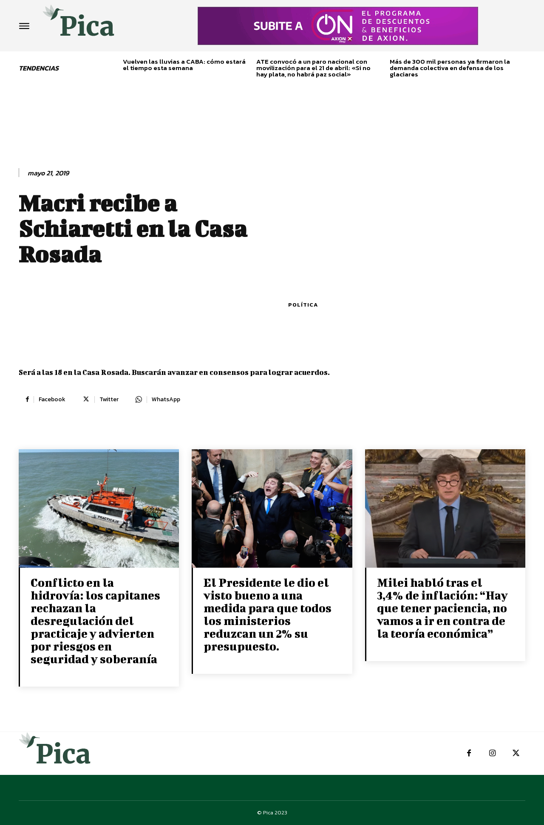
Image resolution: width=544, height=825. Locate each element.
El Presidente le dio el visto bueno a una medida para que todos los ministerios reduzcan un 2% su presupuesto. (268, 614)
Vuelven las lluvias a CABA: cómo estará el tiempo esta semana (184, 64)
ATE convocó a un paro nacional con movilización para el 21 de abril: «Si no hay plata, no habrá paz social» (313, 67)
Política (303, 304)
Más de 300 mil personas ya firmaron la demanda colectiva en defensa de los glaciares (450, 67)
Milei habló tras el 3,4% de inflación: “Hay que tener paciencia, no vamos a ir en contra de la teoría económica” (442, 608)
